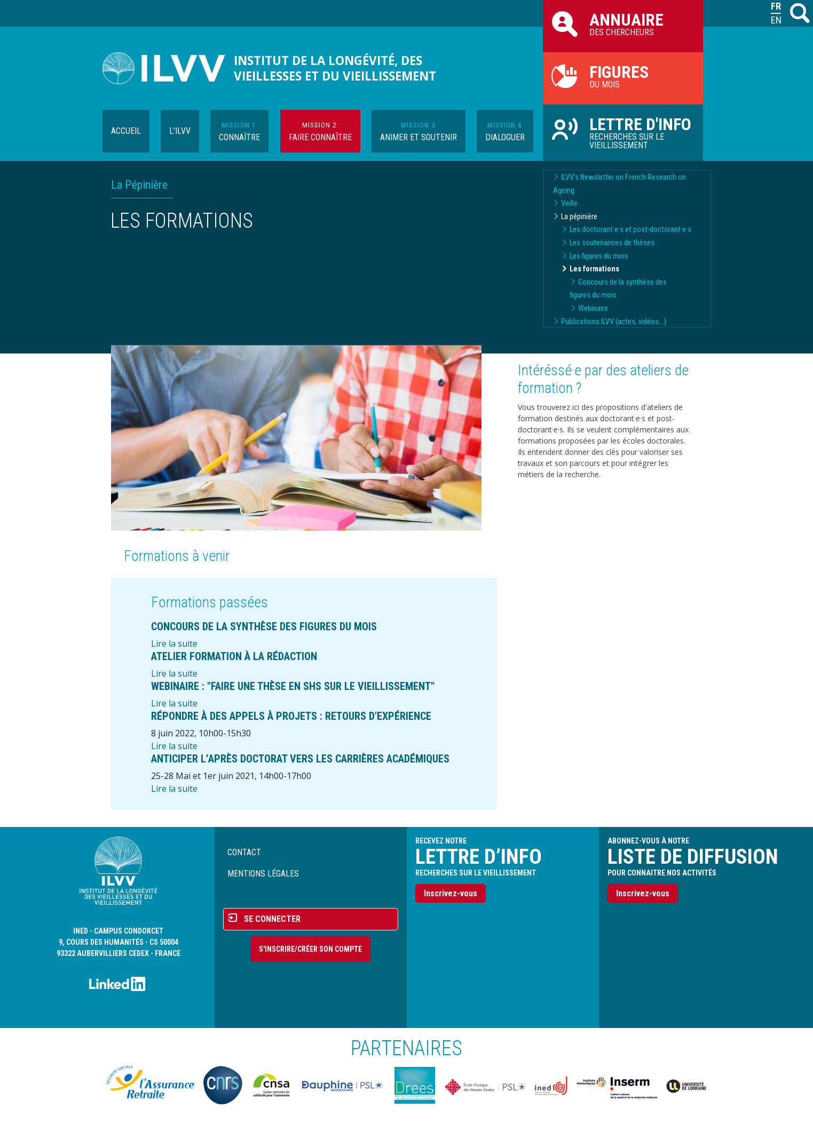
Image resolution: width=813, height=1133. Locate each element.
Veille (569, 203)
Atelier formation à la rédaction (234, 656)
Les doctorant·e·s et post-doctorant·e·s (630, 229)
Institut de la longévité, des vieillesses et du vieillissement (335, 68)
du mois (622, 76)
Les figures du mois (599, 256)
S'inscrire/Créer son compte (310, 949)
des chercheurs (622, 23)
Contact (244, 852)
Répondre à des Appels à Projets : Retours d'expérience (291, 716)
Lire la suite (174, 643)
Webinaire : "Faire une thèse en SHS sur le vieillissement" (293, 686)
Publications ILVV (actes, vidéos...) (613, 321)
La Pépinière (139, 184)
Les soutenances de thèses (612, 242)
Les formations (594, 269)
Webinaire (593, 308)
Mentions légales (263, 874)
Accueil (126, 131)
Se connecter (272, 919)
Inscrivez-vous (450, 893)
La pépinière (579, 216)
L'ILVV (180, 131)
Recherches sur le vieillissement (622, 132)
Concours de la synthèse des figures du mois (264, 626)
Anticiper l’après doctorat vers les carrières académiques (300, 758)
